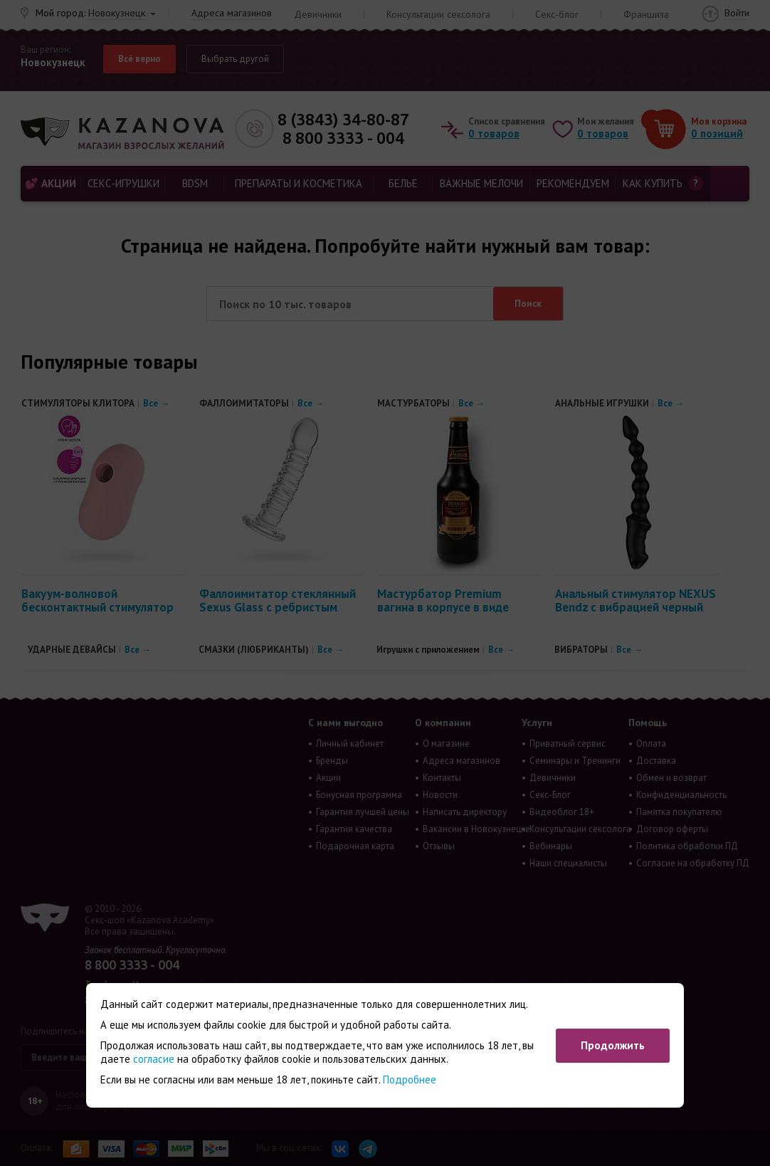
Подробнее (409, 1079)
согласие (153, 1059)
